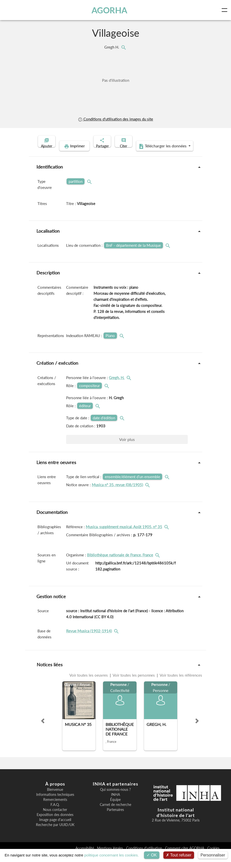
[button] (43, 729)
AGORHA (110, 10)
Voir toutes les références (180, 683)
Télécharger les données (148, 154)
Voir (127, 447)
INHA (115, 802)
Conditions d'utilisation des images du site (115, 119)
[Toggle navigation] (225, 10)
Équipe (115, 807)
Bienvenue (55, 797)
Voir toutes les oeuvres (89, 683)
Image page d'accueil (55, 827)
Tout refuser (179, 855)
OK (152, 855)
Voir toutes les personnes (134, 683)
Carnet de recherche (115, 812)
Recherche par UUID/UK (55, 832)
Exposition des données (55, 822)
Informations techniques (55, 802)
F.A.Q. (55, 812)
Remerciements (55, 807)
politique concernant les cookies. (111, 855)
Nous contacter (55, 817)
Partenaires (115, 817)
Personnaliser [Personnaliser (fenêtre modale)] (213, 855)
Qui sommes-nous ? (115, 797)
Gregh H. (112, 47)
